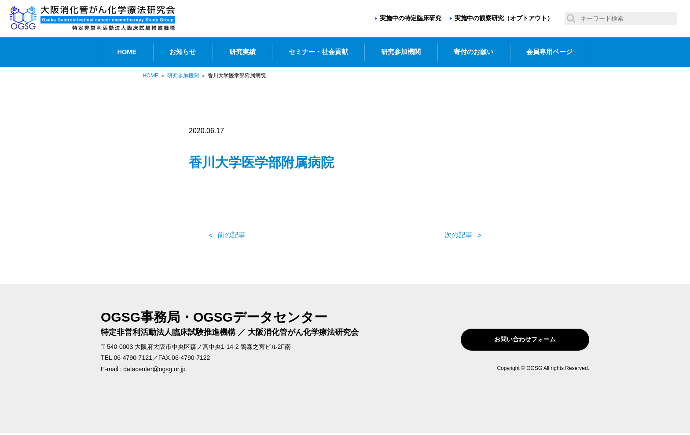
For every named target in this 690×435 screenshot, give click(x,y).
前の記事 (231, 235)
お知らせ (182, 51)
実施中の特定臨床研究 (410, 18)
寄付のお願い (473, 51)
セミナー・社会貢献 (318, 51)
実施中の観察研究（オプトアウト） (504, 18)
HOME (127, 51)
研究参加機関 (401, 51)
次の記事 (458, 235)
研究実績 (242, 51)
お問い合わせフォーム (533, 339)
